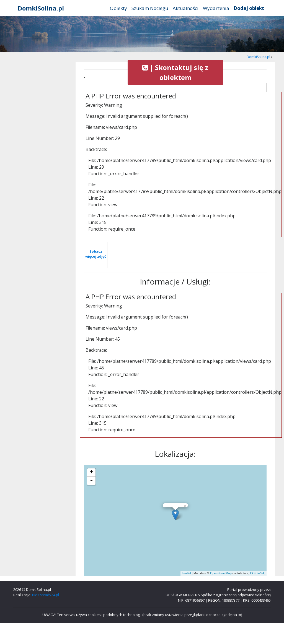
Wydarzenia (216, 8)
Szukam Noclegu (149, 8)
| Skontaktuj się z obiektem (175, 72)
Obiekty (118, 8)
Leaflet (186, 573)
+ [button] (91, 472)
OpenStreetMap (221, 573)
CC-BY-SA (257, 573)
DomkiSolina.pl (41, 8)
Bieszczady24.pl (45, 594)
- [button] (91, 481)
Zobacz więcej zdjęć (95, 254)
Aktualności (185, 8)
